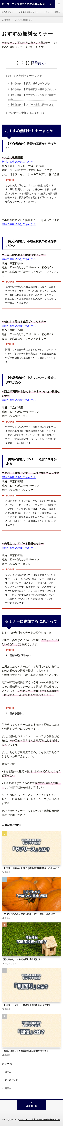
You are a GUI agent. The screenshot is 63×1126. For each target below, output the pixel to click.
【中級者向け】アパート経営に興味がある (32, 104)
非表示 (39, 62)
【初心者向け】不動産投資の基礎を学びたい (33, 89)
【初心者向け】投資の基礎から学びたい (30, 83)
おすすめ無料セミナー (28, 12)
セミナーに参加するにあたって (26, 112)
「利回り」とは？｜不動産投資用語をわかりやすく (26, 1005)
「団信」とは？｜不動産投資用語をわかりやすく (25, 1050)
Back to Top (31, 1105)
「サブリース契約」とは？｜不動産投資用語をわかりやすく (30, 868)
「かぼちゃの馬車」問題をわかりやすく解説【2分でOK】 (29, 913)
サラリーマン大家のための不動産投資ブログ (39, 1119)
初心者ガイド (7, 12)
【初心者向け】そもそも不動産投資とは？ (22, 959)
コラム (46, 12)
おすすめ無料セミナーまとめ (25, 75)
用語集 (57, 12)
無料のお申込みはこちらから (19, 161)
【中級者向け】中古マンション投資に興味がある (32, 97)
